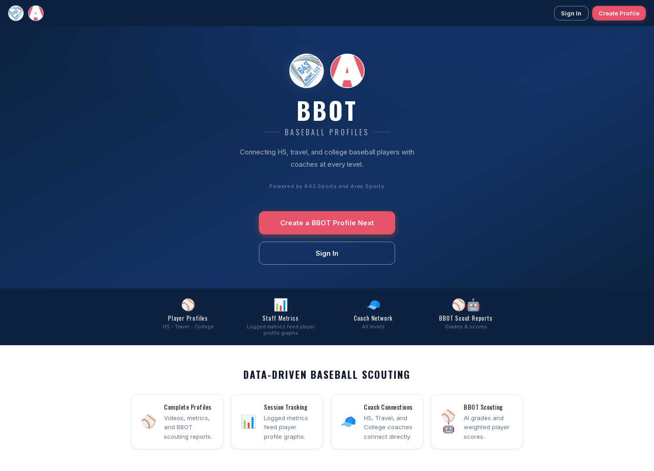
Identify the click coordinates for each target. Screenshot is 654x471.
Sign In (571, 13)
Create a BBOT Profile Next (327, 222)
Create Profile (619, 13)
